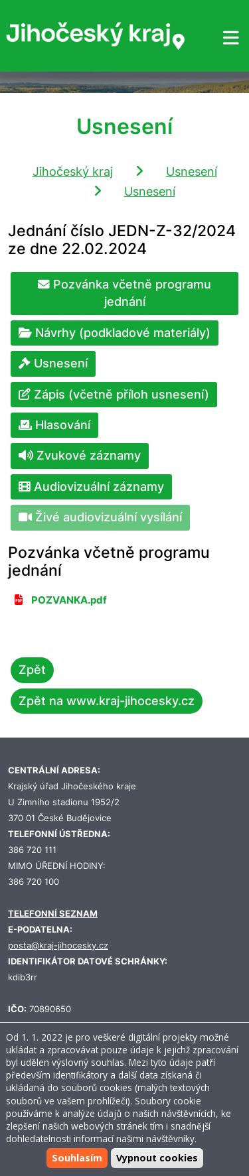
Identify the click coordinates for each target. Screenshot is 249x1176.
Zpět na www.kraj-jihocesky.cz (107, 701)
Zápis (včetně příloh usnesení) (114, 394)
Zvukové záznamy (80, 455)
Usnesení (191, 171)
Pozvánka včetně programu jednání (124, 292)
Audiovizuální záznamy (91, 486)
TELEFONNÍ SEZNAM (53, 914)
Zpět (32, 670)
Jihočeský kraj (73, 171)
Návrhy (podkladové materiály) (114, 333)
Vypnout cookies (157, 1158)
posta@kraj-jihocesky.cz (58, 945)
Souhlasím (77, 1158)
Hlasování (54, 425)
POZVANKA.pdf (69, 600)
